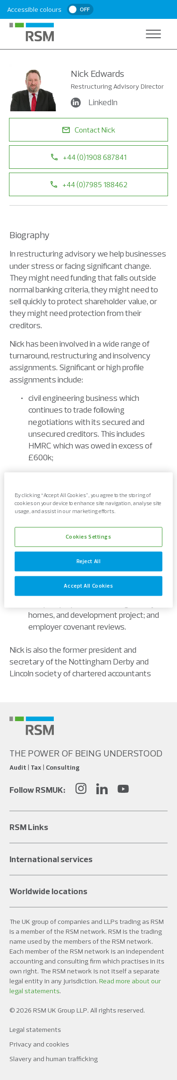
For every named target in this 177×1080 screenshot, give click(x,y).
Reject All (88, 561)
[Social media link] (31, 725)
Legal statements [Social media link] (35, 1029)
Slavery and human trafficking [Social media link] (53, 1059)
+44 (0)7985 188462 (88, 184)
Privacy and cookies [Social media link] (39, 1044)
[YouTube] (123, 790)
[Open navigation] (153, 34)
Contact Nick (88, 129)
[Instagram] (80, 790)
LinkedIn (95, 102)
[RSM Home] (31, 32)
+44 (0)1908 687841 (88, 157)
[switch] (80, 9)
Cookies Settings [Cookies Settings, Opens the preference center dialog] (88, 536)
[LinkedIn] (102, 790)
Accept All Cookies (88, 585)
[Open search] (134, 34)
